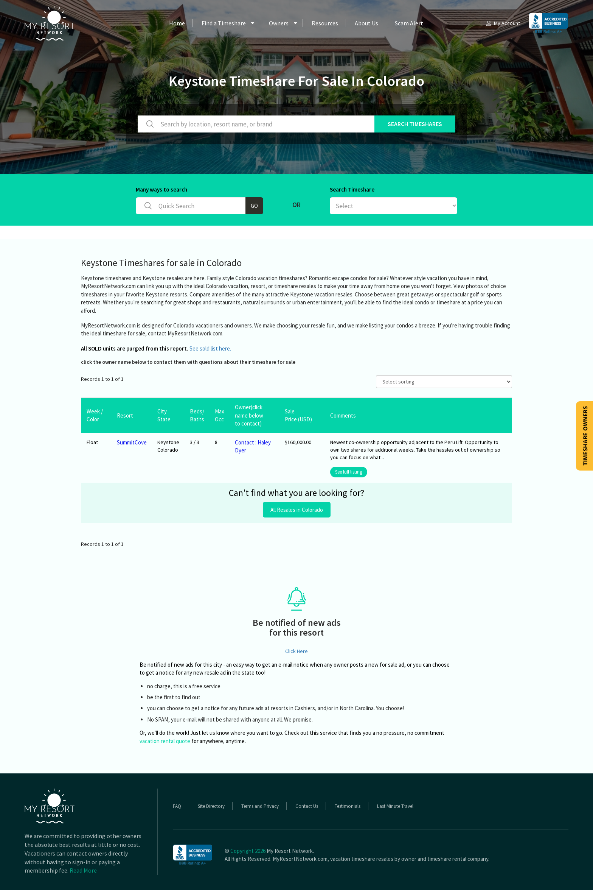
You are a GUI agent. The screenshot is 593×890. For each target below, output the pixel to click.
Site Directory (211, 806)
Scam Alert (409, 23)
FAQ (177, 806)
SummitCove (132, 442)
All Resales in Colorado (296, 509)
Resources (325, 23)
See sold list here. (210, 348)
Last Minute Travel (395, 806)
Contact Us (306, 806)
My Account (502, 23)
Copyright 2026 (247, 850)
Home (177, 23)
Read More (83, 870)
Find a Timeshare (224, 23)
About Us (366, 23)
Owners (279, 23)
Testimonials (347, 806)
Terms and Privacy (260, 806)
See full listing (348, 472)
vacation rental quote (165, 741)
